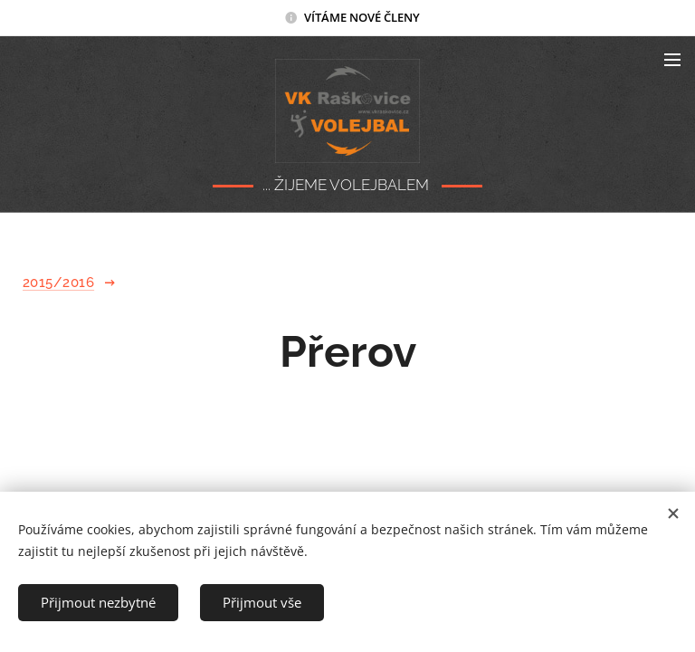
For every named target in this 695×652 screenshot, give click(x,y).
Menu (672, 60)
